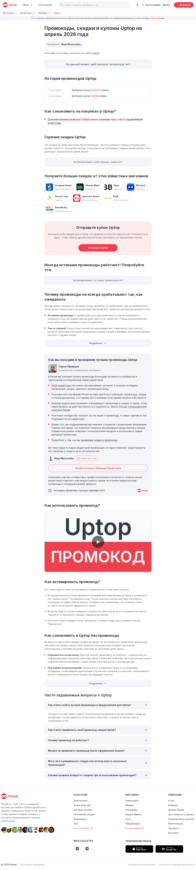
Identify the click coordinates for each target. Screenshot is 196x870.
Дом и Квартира (82, 805)
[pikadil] (9, 5)
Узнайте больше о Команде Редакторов (98, 468)
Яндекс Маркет (133, 814)
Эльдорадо (131, 810)
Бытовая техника (83, 810)
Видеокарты (80, 819)
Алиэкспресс (132, 800)
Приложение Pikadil (138, 841)
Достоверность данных (181, 814)
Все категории (83, 828)
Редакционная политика (181, 819)
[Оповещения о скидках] (137, 5)
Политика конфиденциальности (177, 864)
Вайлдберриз (132, 823)
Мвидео (129, 805)
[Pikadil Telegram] (87, 848)
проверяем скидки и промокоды (99, 440)
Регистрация (151, 5)
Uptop (96, 53)
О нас (171, 800)
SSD (76, 823)
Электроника (81, 800)
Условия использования (141, 864)
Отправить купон (98, 247)
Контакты (173, 833)
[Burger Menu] (27, 5)
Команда (173, 805)
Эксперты (173, 828)
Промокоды (27, 13)
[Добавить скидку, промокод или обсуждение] (184, 5)
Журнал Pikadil (176, 810)
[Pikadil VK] (77, 848)
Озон (128, 819)
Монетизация (175, 823)
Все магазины (134, 828)
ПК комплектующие (84, 814)
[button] (62, 5)
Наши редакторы (61, 385)
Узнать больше (158, 18)
